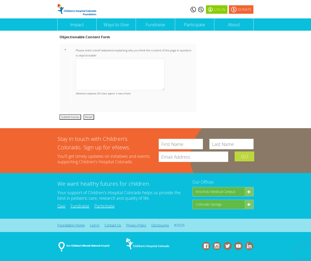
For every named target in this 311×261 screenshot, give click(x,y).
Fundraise (155, 24)
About (234, 24)
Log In (94, 225)
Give (61, 206)
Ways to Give (116, 24)
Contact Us (112, 225)
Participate (194, 24)
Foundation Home (71, 225)
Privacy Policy (136, 225)
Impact (77, 24)
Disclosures (160, 225)
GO (244, 157)
